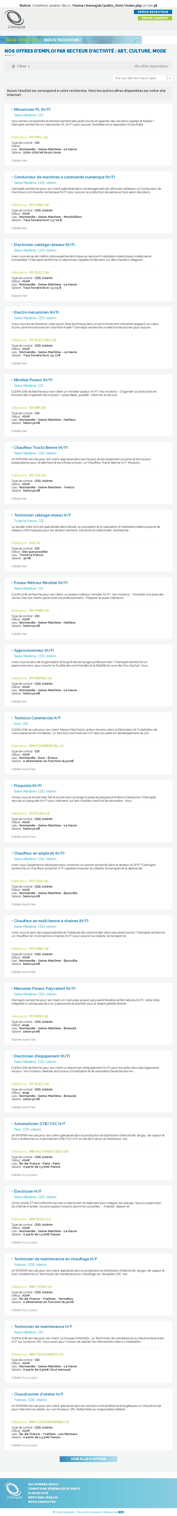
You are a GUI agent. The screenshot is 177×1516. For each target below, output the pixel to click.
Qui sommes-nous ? (43, 1484)
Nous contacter (42, 1502)
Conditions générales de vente (54, 1488)
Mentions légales (43, 1497)
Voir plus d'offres (88, 1459)
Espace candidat (155, 18)
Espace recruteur (153, 12)
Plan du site (38, 1493)
